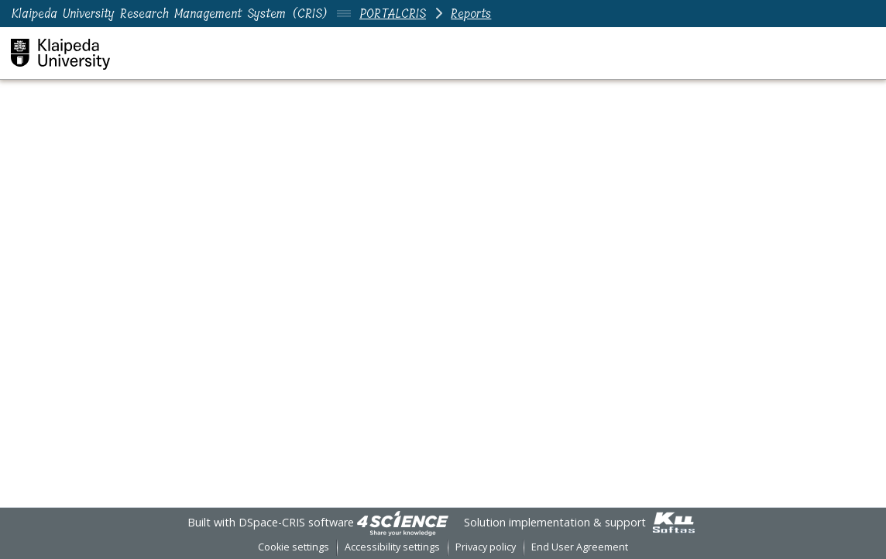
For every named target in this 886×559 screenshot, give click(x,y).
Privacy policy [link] (485, 547)
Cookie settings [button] (293, 547)
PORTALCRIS (392, 13)
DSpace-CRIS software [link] (296, 522)
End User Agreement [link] (579, 547)
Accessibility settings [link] (392, 547)
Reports (471, 13)
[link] (402, 522)
